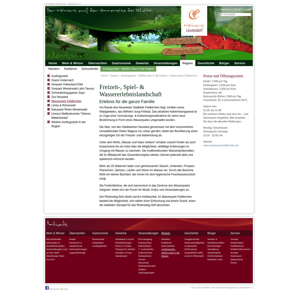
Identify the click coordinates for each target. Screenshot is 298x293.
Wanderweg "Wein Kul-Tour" (55, 257)
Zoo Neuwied (59, 97)
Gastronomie (121, 63)
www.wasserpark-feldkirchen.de (221, 145)
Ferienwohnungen (78, 249)
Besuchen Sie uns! (56, 288)
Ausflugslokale (99, 246)
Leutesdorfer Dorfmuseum (190, 247)
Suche (233, 262)
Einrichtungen (214, 246)
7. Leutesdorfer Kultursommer (145, 251)
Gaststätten (98, 242)
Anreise (247, 9)
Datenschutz (236, 259)
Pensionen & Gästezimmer (75, 244)
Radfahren (70, 68)
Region (187, 63)
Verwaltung (212, 249)
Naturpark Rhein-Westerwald (69, 109)
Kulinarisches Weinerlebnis (145, 244)
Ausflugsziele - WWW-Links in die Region (128, 68)
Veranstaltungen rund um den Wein (56, 251)
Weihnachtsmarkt (147, 266)
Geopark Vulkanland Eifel (67, 84)
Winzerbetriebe (53, 239)
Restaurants (98, 239)
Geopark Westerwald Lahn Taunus (72, 88)
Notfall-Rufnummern (240, 249)
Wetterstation (237, 242)
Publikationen (237, 246)
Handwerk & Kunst (124, 239)
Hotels (72, 239)
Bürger (224, 63)
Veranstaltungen (166, 63)
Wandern (54, 68)
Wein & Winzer (72, 63)
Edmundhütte (89, 68)
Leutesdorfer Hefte (193, 252)
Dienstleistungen (123, 242)
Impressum (225, 9)
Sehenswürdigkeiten (194, 242)
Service (239, 63)
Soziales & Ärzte (123, 252)
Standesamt (121, 256)
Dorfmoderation (215, 256)
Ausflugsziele (59, 76)
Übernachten (97, 63)
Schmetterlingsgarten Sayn (68, 92)
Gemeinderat (213, 252)
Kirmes (141, 259)
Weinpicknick (144, 256)
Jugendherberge (77, 252)
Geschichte (206, 63)
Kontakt (237, 9)
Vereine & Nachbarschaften (215, 241)
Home (53, 63)
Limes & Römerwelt (63, 105)
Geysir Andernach (62, 80)
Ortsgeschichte (191, 239)
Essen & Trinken (123, 246)
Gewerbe (142, 63)
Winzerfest (143, 262)
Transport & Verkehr (125, 249)
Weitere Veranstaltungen (146, 271)
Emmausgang (145, 239)
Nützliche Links (215, 259)
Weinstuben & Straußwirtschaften (55, 244)
